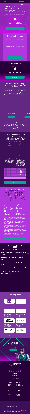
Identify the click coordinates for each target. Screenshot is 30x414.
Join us (15, 238)
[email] (20, 39)
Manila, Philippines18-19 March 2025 (18, 326)
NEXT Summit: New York (20, 314)
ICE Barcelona (7, 304)
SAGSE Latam (7, 333)
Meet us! (15, 28)
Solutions (18, 390)
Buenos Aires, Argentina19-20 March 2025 (8, 335)
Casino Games (18, 386)
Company (10, 382)
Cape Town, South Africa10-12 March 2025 (8, 326)
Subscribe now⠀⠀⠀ (15, 77)
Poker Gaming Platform (19, 385)
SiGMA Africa (6, 324)
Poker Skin (17, 393)
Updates (18, 398)
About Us (9, 384)
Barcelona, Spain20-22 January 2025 (7, 306)
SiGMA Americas (19, 333)
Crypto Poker (18, 395)
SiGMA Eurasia (18, 304)
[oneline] (20, 46)
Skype (18, 378)
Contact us (21, 1)
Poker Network (18, 394)
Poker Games (18, 384)
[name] (10, 39)
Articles (9, 393)
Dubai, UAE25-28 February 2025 (19, 306)
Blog (9, 390)
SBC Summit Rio (7, 314)
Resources (10, 398)
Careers (9, 385)
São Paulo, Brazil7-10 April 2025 (18, 335)
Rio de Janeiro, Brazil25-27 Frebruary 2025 (7, 316)
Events (9, 394)
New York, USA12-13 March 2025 (18, 316)
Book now (15, 57)
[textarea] (15, 51)
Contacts (9, 386)
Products (18, 382)
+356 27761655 (13, 378)
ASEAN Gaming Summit (20, 324)
